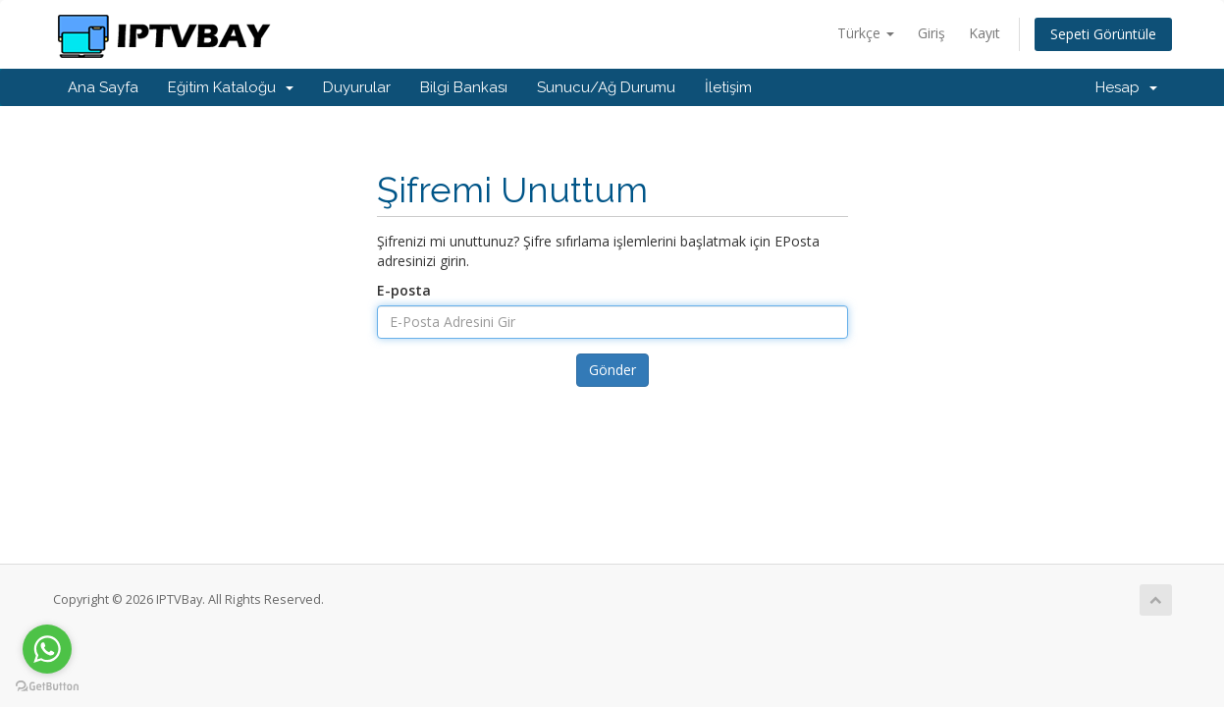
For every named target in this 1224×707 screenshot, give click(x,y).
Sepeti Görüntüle (1103, 34)
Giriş (931, 33)
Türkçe (865, 33)
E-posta (404, 290)
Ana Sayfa (103, 87)
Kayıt (984, 33)
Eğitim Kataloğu (230, 87)
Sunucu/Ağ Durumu (606, 87)
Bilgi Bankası (463, 87)
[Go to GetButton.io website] (47, 686)
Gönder (612, 369)
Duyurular (357, 87)
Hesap (1126, 87)
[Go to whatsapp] (47, 649)
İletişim (728, 87)
